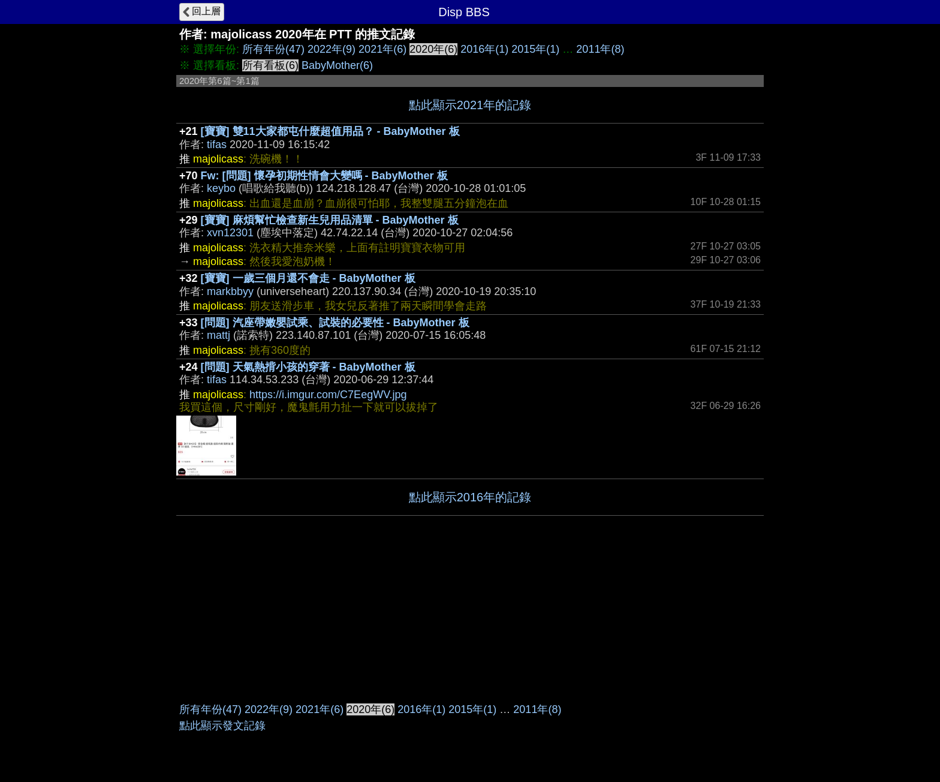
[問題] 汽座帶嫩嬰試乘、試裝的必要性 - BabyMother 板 (335, 323)
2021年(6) (382, 49)
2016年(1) (484, 49)
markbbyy (230, 291)
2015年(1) (535, 49)
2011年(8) (600, 49)
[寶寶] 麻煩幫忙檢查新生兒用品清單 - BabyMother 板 (330, 220)
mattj (218, 335)
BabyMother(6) (337, 65)
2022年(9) (331, 49)
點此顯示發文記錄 (222, 726)
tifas (217, 145)
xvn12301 (230, 233)
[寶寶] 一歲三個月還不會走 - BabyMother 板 (308, 278)
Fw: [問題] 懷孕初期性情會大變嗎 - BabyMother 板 (324, 176)
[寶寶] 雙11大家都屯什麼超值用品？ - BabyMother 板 (330, 131)
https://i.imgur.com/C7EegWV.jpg (327, 395)
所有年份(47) (273, 49)
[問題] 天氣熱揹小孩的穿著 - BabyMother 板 (308, 367)
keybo (221, 188)
